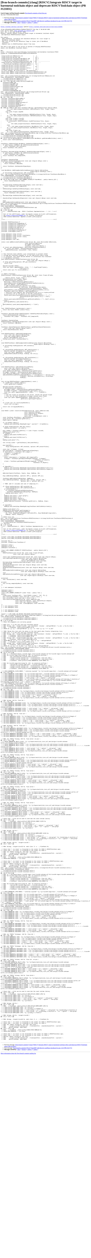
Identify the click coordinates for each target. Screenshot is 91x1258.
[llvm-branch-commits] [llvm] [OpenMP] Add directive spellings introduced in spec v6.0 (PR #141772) (42, 21)
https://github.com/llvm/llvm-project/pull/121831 (45, 27)
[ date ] (19, 22)
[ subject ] (29, 22)
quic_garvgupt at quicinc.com (24, 32)
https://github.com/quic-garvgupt (12, 27)
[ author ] (35, 22)
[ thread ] (23, 22)
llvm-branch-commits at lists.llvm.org (35, 13)
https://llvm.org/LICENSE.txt (16, 253)
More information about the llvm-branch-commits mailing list (18, 1256)
